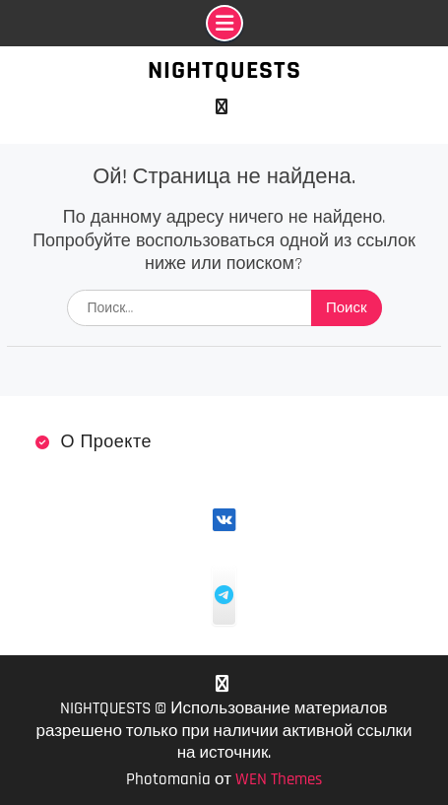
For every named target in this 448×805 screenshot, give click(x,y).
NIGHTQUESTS (224, 70)
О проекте (106, 442)
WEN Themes (278, 779)
